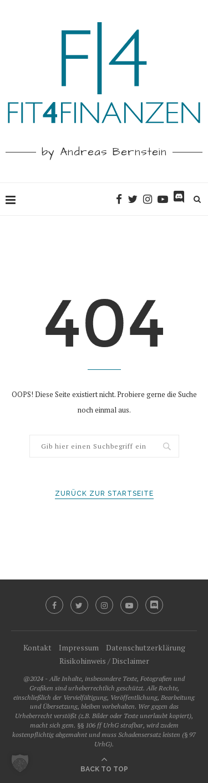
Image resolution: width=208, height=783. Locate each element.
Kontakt (37, 647)
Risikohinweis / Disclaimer (104, 660)
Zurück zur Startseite (104, 493)
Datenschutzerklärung (145, 647)
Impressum (79, 647)
